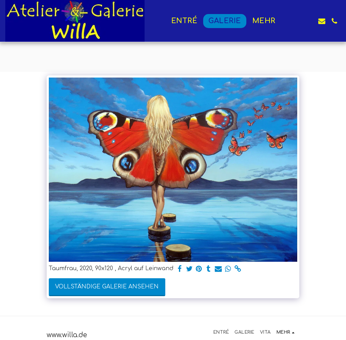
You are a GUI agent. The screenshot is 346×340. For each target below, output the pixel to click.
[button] (296, 21)
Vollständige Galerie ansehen (107, 287)
